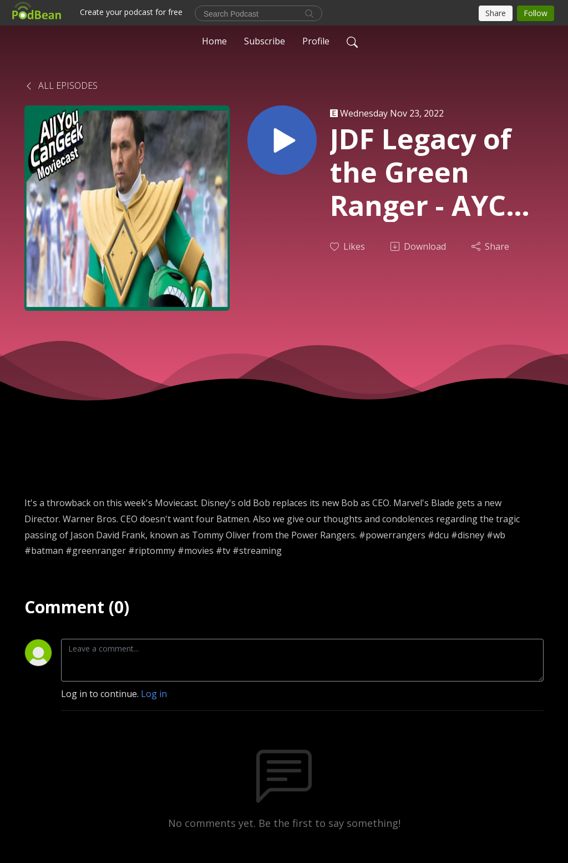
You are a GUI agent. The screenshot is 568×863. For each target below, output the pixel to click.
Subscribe (264, 41)
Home (214, 41)
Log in (154, 694)
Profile (315, 41)
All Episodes (61, 85)
